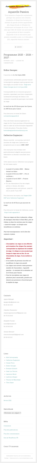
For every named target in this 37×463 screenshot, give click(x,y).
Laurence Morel (11, 374)
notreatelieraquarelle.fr (11, 116)
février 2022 (7, 400)
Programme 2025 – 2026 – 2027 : (18, 56)
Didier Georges (11, 366)
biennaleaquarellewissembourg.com (16, 130)
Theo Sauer (10, 382)
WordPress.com (27, 458)
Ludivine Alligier (11, 377)
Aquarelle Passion (18, 11)
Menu (18, 47)
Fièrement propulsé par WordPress (18, 456)
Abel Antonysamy (12, 357)
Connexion (7, 426)
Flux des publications (11, 430)
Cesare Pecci (10, 363)
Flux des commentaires (11, 434)
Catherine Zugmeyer (13, 360)
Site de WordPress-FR (11, 438)
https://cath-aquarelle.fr (12, 212)
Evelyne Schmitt (11, 368)
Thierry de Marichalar (13, 380)
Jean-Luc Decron (11, 371)
